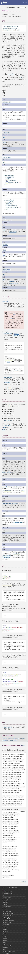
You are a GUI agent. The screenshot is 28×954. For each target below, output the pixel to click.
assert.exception (7, 220)
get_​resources (6, 924)
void (6, 184)
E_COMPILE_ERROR (18, 522)
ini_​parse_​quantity (7, 946)
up (2, 750)
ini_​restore (5, 947)
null (15, 28)
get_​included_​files (7, 919)
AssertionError (13, 231)
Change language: (11, 7)
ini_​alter (5, 940)
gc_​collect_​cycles (7, 899)
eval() (11, 318)
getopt (4, 937)
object (8, 362)
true (3, 49)
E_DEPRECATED (6, 557)
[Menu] (25, 2)
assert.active (6, 132)
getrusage (5, 938)
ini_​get (4, 942)
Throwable (6, 28)
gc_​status (5, 908)
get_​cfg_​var (5, 910)
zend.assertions (7, 102)
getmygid (5, 929)
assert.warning (6, 269)
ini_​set (4, 949)
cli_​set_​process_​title (8, 893)
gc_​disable (5, 901)
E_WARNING (11, 281)
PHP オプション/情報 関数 (10, 887)
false (20, 77)
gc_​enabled (5, 904)
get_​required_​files (7, 922)
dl (3, 895)
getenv (4, 926)
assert (4, 890)
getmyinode (5, 931)
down (5, 750)
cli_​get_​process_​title (8, 892)
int (7, 179)
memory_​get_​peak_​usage (9, 951)
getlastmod (5, 928)
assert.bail (5, 244)
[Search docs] (22, 2)
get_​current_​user (7, 911)
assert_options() (8, 727)
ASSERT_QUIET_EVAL (7, 472)
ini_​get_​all (5, 944)
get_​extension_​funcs (8, 915)
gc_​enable (5, 902)
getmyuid (5, 935)
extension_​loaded (7, 897)
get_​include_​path (7, 917)
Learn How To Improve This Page (10, 738)
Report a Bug (13, 740)
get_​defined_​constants (8, 913)
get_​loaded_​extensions (8, 920)
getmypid (5, 933)
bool (18, 30)
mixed (9, 26)
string (11, 28)
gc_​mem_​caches (7, 906)
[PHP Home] (4, 2)
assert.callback (7, 157)
